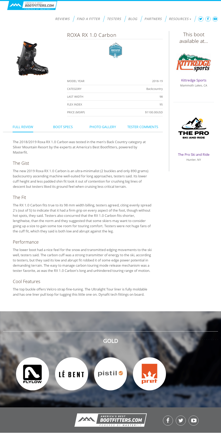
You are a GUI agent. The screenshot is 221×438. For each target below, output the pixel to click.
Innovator (115, 50)
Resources (180, 19)
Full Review (23, 127)
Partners (153, 19)
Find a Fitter (88, 19)
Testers (114, 19)
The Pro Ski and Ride (194, 154)
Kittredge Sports (193, 80)
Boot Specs (63, 127)
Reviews (62, 19)
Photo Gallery (102, 127)
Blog (132, 19)
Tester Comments (142, 127)
